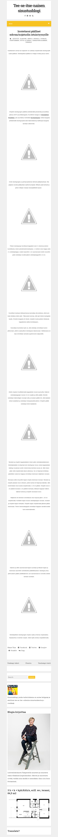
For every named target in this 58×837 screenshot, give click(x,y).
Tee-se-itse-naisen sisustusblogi (29, 8)
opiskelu (36, 38)
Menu (29, 24)
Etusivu (28, 663)
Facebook (22, 647)
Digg (22, 650)
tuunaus (43, 38)
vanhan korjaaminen (39, 40)
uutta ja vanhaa (26, 40)
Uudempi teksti (13, 663)
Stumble (13, 650)
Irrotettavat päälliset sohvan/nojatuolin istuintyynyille (29, 33)
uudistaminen (14, 40)
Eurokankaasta (35, 117)
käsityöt (16, 38)
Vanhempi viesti (44, 663)
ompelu (30, 38)
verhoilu (28, 42)
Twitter (33, 647)
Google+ (43, 647)
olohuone (23, 38)
